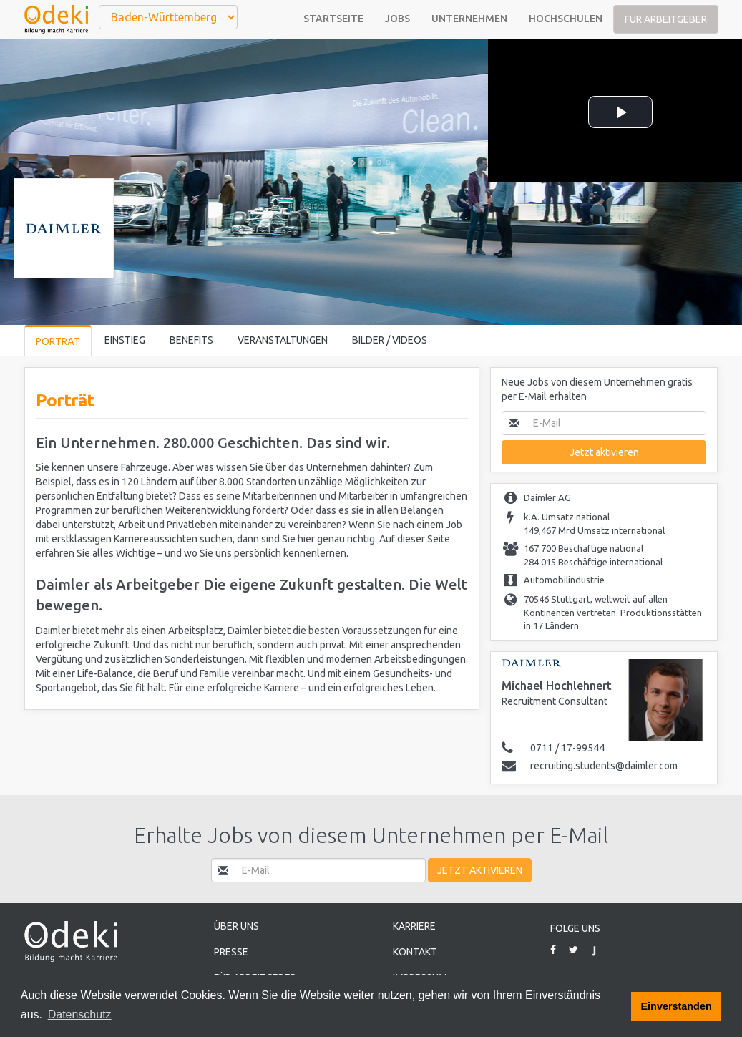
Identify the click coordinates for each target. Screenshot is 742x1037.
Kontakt (415, 952)
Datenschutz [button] (80, 1014)
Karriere (414, 926)
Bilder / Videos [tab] (389, 340)
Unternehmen (469, 18)
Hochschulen (565, 18)
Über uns (236, 926)
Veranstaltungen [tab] (283, 340)
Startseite (333, 18)
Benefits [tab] (191, 340)
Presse (231, 952)
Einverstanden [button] (676, 1006)
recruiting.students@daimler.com (604, 765)
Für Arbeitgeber (666, 19)
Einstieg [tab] (124, 340)
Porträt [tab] (58, 341)
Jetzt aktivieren (604, 452)
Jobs (397, 18)
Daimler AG (547, 497)
